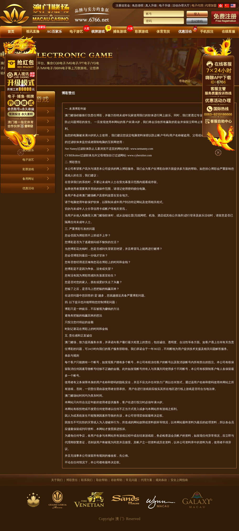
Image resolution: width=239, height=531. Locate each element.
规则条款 (161, 480)
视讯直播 (32, 31)
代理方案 (146, 480)
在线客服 (228, 31)
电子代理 (197, 5)
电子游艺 (76, 31)
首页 (11, 31)
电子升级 (164, 5)
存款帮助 (116, 480)
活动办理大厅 (181, 5)
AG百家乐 (54, 31)
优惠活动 (185, 31)
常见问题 (131, 480)
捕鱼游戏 (119, 31)
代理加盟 (211, 5)
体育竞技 (163, 31)
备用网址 (28, 178)
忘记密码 (197, 21)
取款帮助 (102, 480)
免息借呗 (137, 5)
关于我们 (57, 480)
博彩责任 (72, 480)
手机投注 (206, 31)
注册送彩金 (123, 5)
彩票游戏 (141, 31)
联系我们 (86, 480)
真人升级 (151, 5)
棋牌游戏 (98, 31)
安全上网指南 (179, 480)
